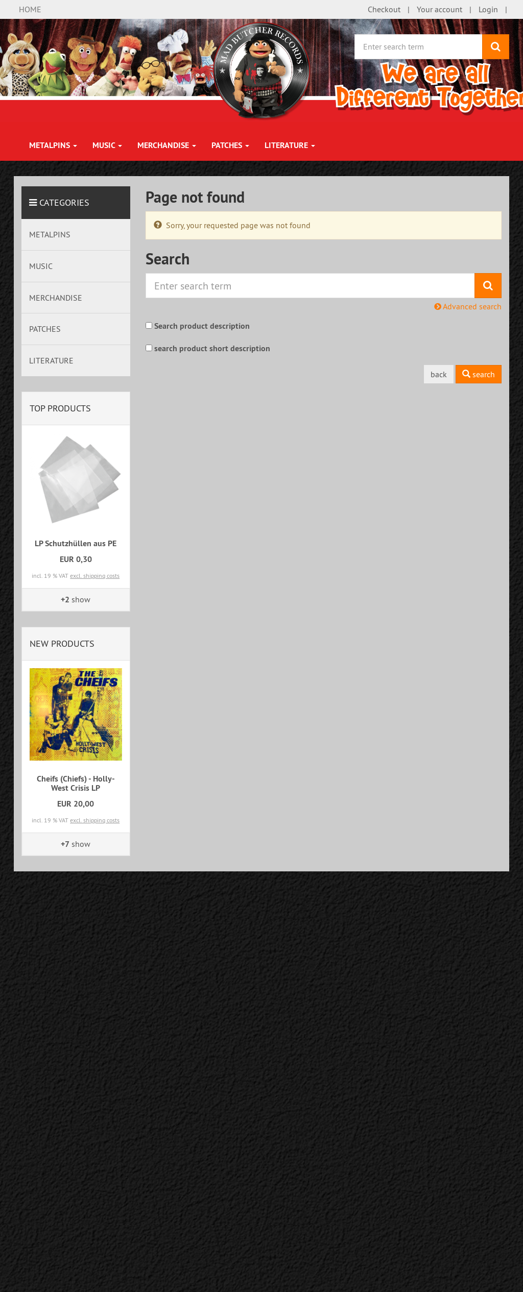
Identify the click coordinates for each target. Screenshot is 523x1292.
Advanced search (468, 306)
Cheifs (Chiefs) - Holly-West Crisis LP (76, 783)
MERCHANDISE (166, 145)
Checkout (384, 9)
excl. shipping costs (95, 575)
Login (488, 9)
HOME (30, 9)
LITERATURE (290, 145)
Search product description (202, 326)
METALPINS (53, 145)
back (439, 374)
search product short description (212, 348)
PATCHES (230, 145)
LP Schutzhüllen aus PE (75, 543)
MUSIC (107, 145)
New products (62, 643)
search (478, 374)
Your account (439, 9)
